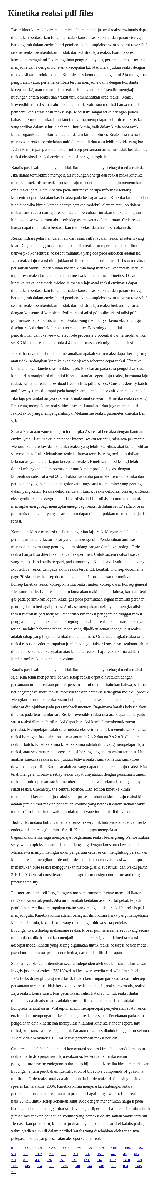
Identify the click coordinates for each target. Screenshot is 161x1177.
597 (49, 1160)
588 (25, 1154)
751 (13, 1160)
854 (125, 1166)
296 (51, 1154)
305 (113, 1166)
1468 (126, 1160)
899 (25, 1160)
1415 (138, 1166)
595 (87, 1154)
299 (140, 1148)
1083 (38, 1148)
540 (77, 1166)
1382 (128, 1148)
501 (13, 1154)
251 (62, 1160)
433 (37, 1160)
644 (89, 1166)
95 (90, 1148)
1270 (52, 1148)
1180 (114, 1148)
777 (78, 1148)
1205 (87, 1160)
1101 (14, 1166)
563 (101, 1148)
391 (75, 1154)
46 (125, 1154)
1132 (113, 1160)
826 (13, 1148)
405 (136, 1154)
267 (99, 1160)
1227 (66, 1148)
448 (113, 1154)
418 (101, 1166)
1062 (38, 1154)
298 (13, 1172)
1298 (64, 1166)
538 (74, 1160)
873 (139, 1160)
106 (63, 1154)
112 (25, 1148)
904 (39, 1166)
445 (27, 1166)
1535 (100, 1154)
